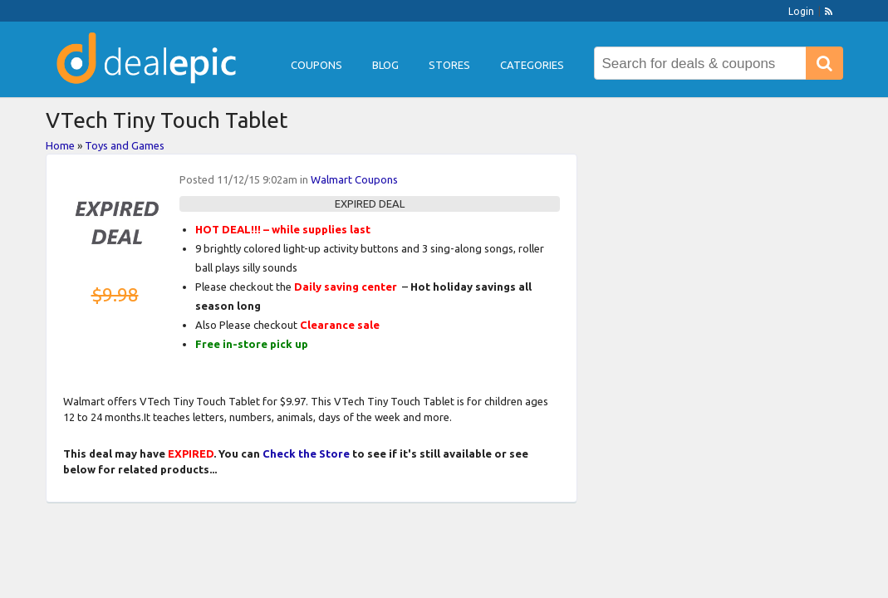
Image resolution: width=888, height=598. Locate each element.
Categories (532, 65)
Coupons (316, 65)
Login (801, 11)
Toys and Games (124, 145)
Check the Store (306, 453)
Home (60, 145)
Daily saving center (345, 286)
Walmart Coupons (354, 179)
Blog (385, 65)
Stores (449, 65)
